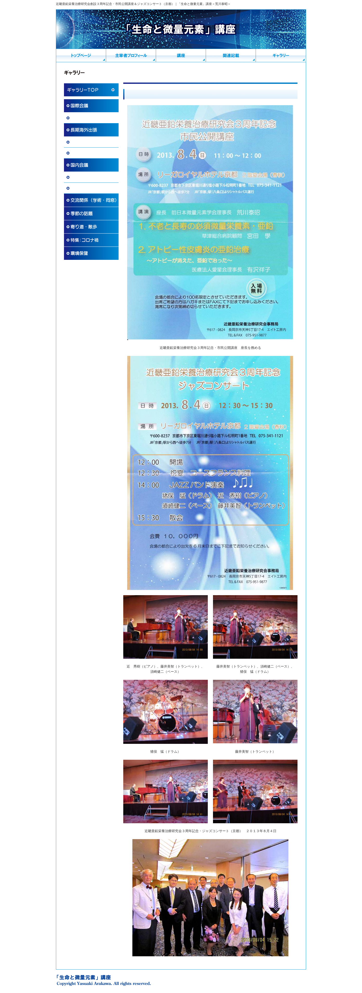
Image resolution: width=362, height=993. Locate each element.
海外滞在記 (79, 142)
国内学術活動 (81, 177)
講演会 (75, 188)
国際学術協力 (81, 118)
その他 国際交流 (85, 153)
